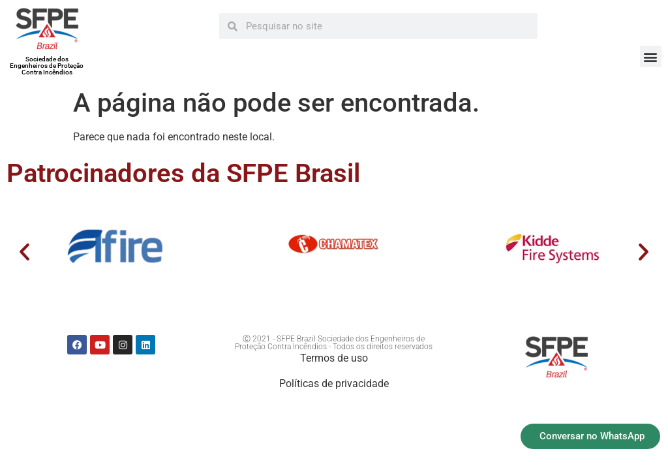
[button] (650, 56)
